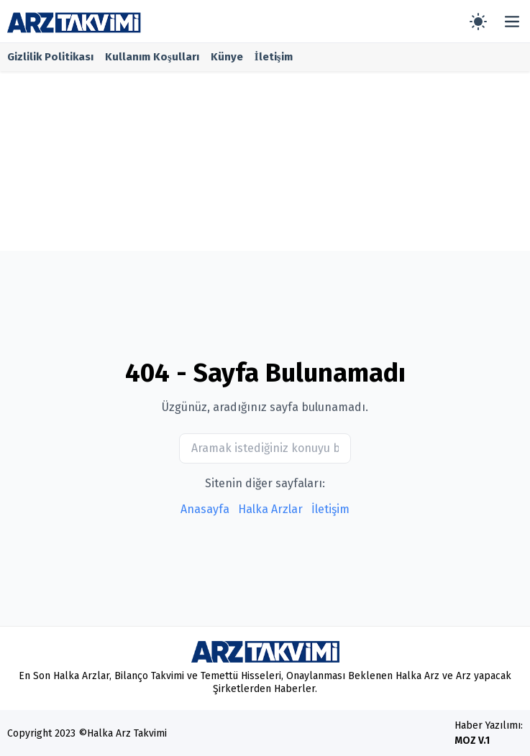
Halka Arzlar (270, 509)
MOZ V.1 (472, 740)
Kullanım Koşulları (152, 56)
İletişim (274, 56)
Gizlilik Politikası (50, 56)
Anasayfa (205, 509)
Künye (227, 56)
